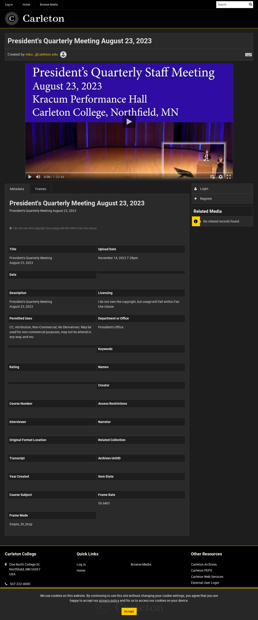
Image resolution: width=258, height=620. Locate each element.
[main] (129, 287)
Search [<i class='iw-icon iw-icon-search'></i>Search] (250, 4)
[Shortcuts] (248, 54)
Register (203, 198)
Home (26, 4)
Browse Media (49, 4)
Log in (9, 4)
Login (201, 188)
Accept (129, 611)
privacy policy (109, 600)
